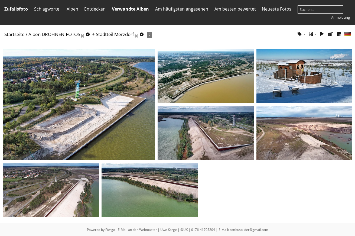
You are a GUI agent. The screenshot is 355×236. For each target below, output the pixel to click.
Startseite (14, 34)
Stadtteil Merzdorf (115, 34)
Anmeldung (340, 17)
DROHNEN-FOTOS (61, 34)
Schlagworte (46, 9)
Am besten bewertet (235, 9)
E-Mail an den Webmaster (137, 229)
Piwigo (110, 229)
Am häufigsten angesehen (181, 9)
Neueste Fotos (276, 9)
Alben (72, 9)
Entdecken (95, 9)
